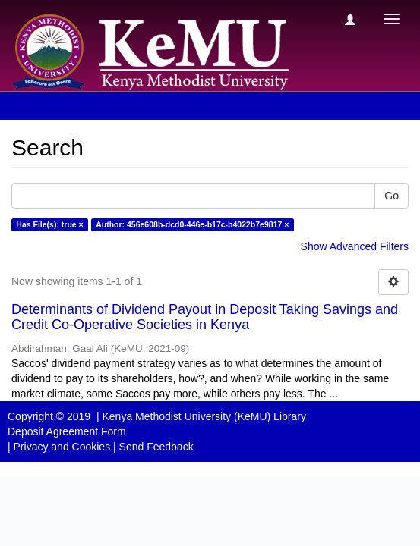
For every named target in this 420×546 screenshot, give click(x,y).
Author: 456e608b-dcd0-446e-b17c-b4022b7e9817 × (192, 224)
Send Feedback (156, 447)
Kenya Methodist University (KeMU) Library (203, 416)
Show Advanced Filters (355, 246)
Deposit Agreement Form (67, 431)
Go (391, 196)
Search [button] (45, 105)
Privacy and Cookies (62, 447)
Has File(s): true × (49, 224)
